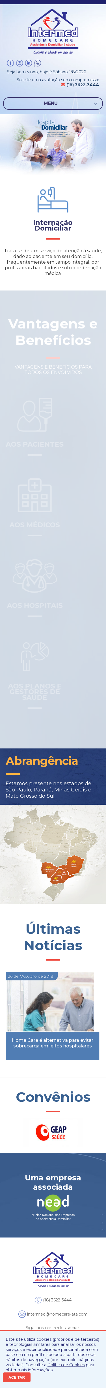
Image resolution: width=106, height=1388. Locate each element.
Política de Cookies (66, 1364)
